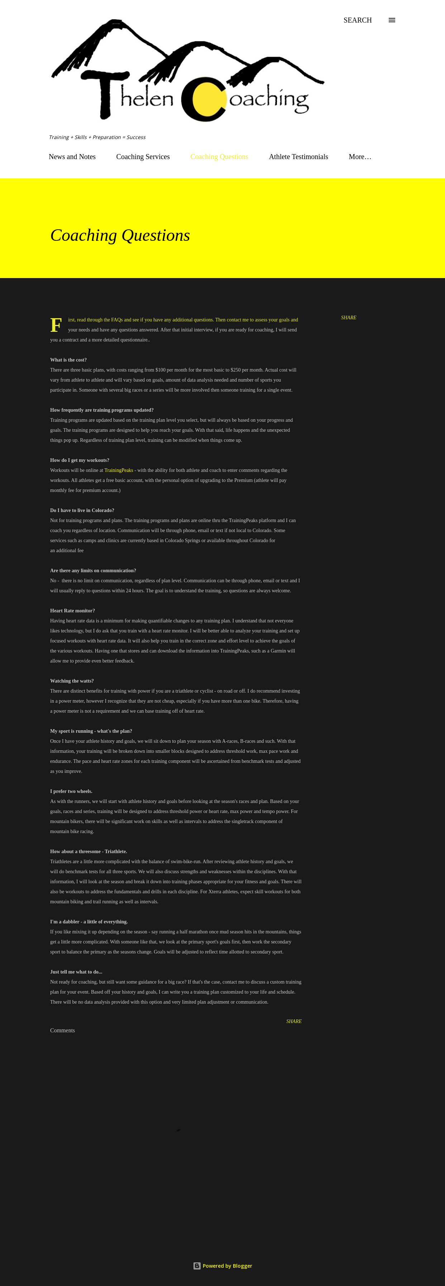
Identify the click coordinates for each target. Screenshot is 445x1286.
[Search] (358, 20)
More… (360, 157)
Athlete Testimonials (298, 157)
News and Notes (72, 157)
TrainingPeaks (118, 470)
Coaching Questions (220, 157)
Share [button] (349, 317)
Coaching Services (143, 157)
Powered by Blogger (222, 1265)
